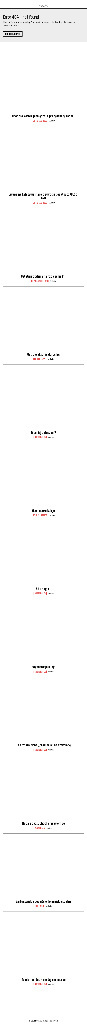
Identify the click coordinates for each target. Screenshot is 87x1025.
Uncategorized (40, 121)
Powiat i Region (40, 515)
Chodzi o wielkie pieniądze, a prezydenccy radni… (43, 116)
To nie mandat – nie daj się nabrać (43, 980)
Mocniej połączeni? (43, 433)
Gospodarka (40, 437)
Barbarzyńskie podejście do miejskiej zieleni (43, 901)
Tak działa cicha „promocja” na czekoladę (43, 745)
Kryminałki (40, 828)
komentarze (40, 359)
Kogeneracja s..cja (43, 667)
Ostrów (40, 906)
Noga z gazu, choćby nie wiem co (43, 823)
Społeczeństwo (40, 281)
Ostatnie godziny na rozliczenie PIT (43, 276)
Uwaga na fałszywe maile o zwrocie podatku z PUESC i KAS (44, 196)
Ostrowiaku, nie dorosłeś (43, 354)
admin (52, 121)
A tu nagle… (43, 589)
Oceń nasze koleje (43, 511)
